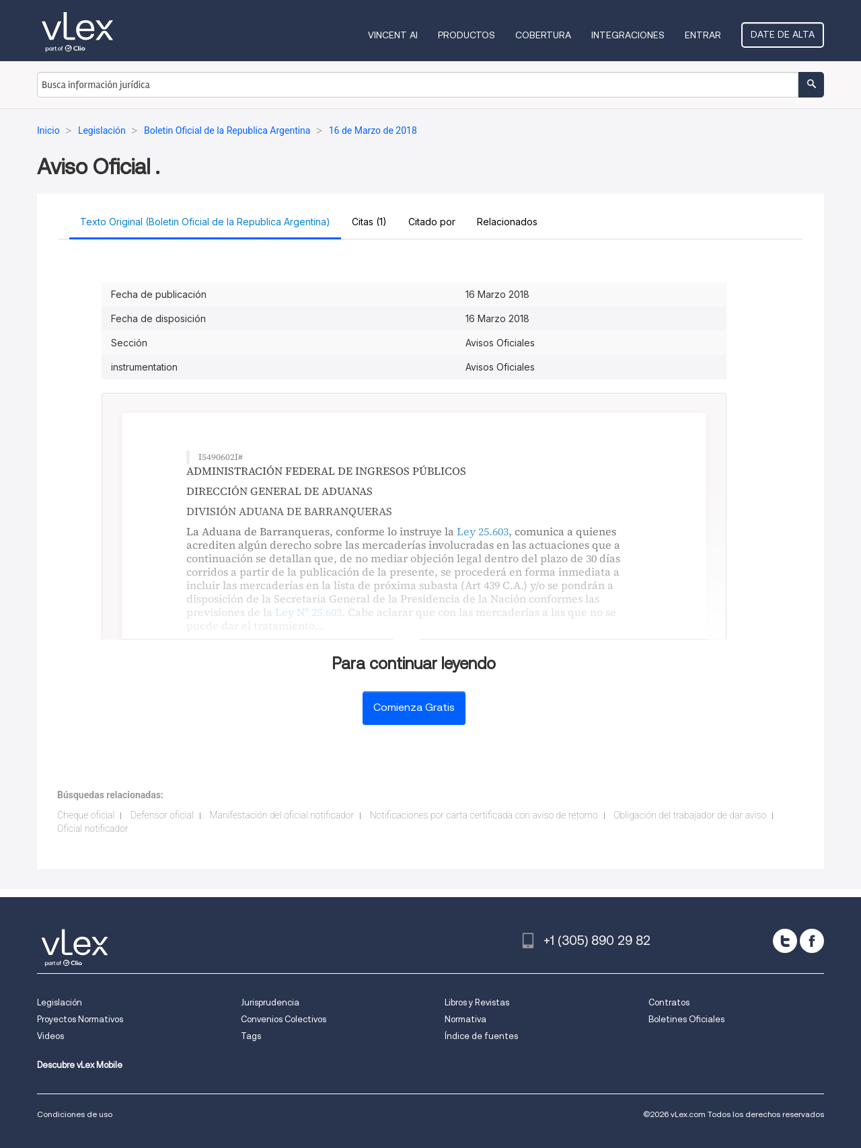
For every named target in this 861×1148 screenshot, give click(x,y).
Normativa (465, 1019)
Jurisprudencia (270, 1002)
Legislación (59, 1002)
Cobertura (543, 35)
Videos (50, 1036)
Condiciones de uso (74, 1114)
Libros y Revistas (477, 1002)
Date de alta (783, 34)
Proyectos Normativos (80, 1019)
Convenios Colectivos (283, 1019)
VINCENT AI (393, 35)
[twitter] (785, 941)
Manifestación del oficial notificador (281, 815)
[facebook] (812, 941)
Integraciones (628, 35)
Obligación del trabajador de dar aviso (689, 815)
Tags (251, 1036)
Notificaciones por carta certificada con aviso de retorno (484, 815)
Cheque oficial (85, 815)
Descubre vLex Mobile (79, 1065)
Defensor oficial (162, 815)
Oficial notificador (92, 828)
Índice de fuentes (481, 1036)
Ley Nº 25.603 (308, 612)
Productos (466, 35)
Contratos (668, 1002)
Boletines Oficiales (686, 1019)
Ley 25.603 (483, 531)
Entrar (703, 35)
